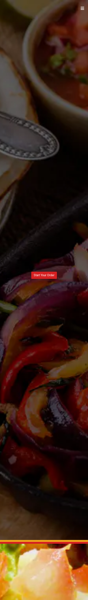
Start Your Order (44, 275)
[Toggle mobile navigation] (82, 8)
